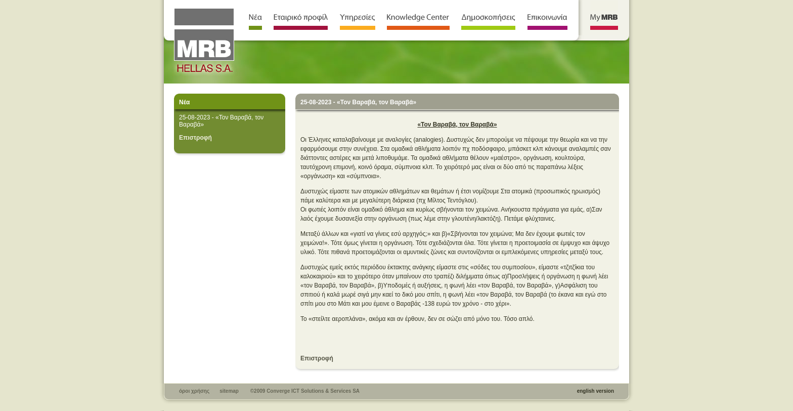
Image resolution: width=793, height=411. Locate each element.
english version (595, 391)
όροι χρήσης (194, 391)
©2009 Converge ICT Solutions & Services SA (305, 391)
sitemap (229, 391)
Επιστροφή (195, 137)
